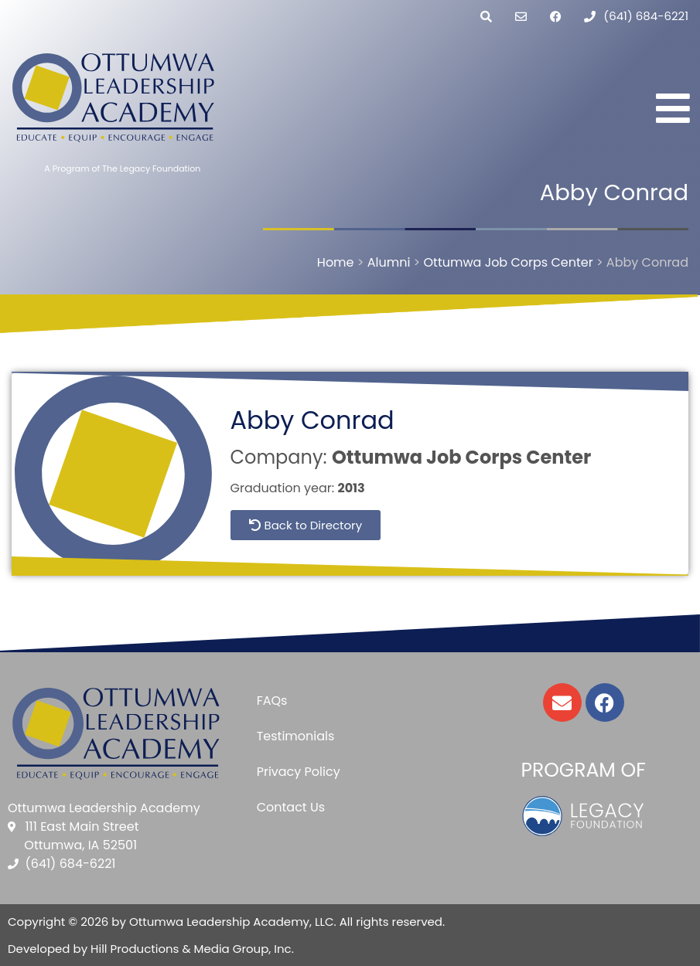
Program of (583, 770)
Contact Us (291, 807)
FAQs (272, 700)
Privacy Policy (298, 772)
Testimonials (296, 736)
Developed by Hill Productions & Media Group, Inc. (151, 948)
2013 (351, 488)
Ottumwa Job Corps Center (461, 457)
